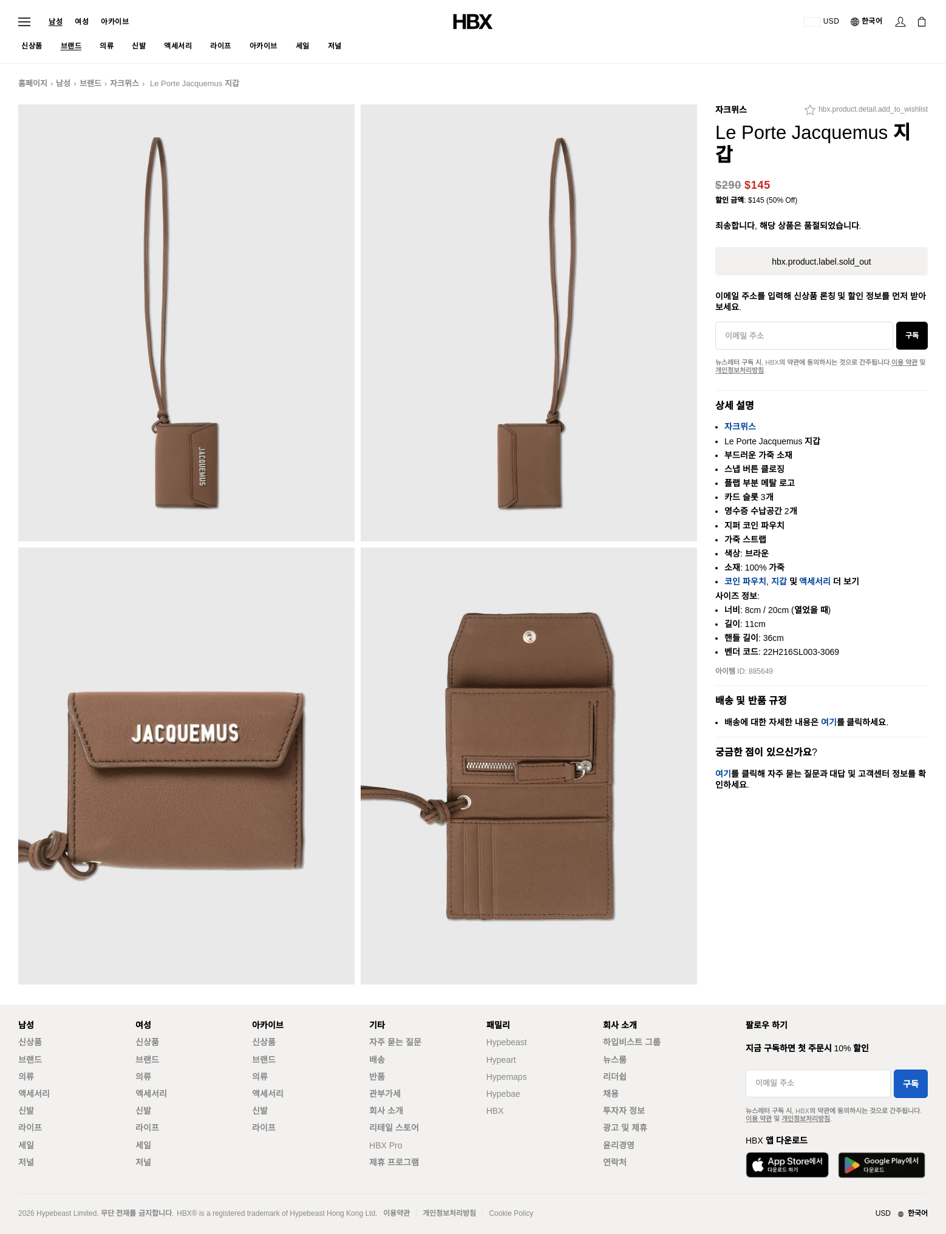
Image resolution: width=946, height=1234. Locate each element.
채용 (611, 1094)
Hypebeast (506, 1042)
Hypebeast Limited (66, 1213)
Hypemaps (506, 1077)
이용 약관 (904, 362)
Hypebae (503, 1094)
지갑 (779, 581)
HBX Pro (385, 1145)
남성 (56, 21)
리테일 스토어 (394, 1128)
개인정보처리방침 (739, 370)
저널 (26, 1162)
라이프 (30, 1128)
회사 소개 (386, 1111)
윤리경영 (619, 1145)
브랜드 (90, 83)
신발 (26, 1111)
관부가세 (385, 1094)
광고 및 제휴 (625, 1128)
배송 (377, 1060)
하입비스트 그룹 (632, 1042)
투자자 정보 (624, 1111)
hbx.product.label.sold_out (821, 261)
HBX (495, 1111)
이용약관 (396, 1213)
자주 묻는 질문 (395, 1042)
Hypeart (501, 1060)
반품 (377, 1077)
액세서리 (815, 581)
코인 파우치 (745, 581)
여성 (82, 21)
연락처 (615, 1162)
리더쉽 (615, 1077)
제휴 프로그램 (394, 1162)
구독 (912, 335)
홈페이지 (32, 83)
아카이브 (115, 21)
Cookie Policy (511, 1213)
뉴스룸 (615, 1060)
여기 (829, 722)
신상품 (30, 1042)
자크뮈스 (124, 83)
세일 (26, 1145)
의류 (26, 1077)
